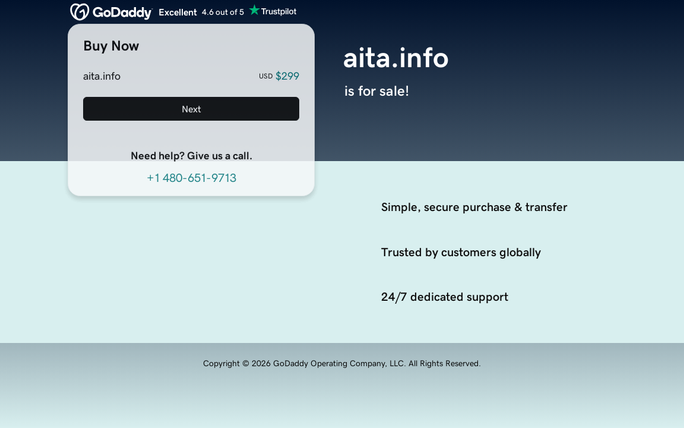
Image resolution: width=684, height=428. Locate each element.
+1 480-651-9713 (191, 178)
